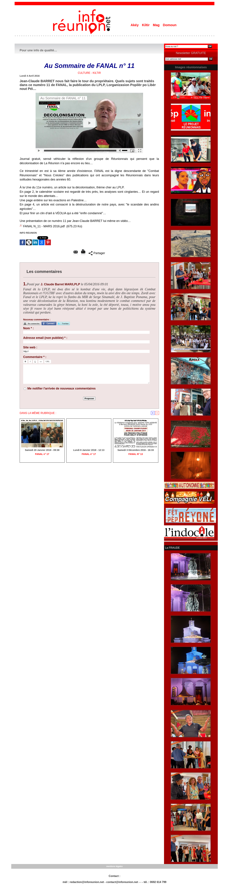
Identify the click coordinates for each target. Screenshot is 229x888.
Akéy (135, 25)
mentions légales (114, 866)
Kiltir (146, 25)
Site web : (30, 347)
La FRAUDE (172, 547)
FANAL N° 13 (135, 454)
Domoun (169, 25)
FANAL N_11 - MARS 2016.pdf (44, 226)
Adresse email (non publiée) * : (45, 337)
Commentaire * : (34, 357)
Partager (97, 253)
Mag (157, 25)
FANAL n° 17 (42, 454)
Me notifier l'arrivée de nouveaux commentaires (61, 388)
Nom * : (28, 328)
